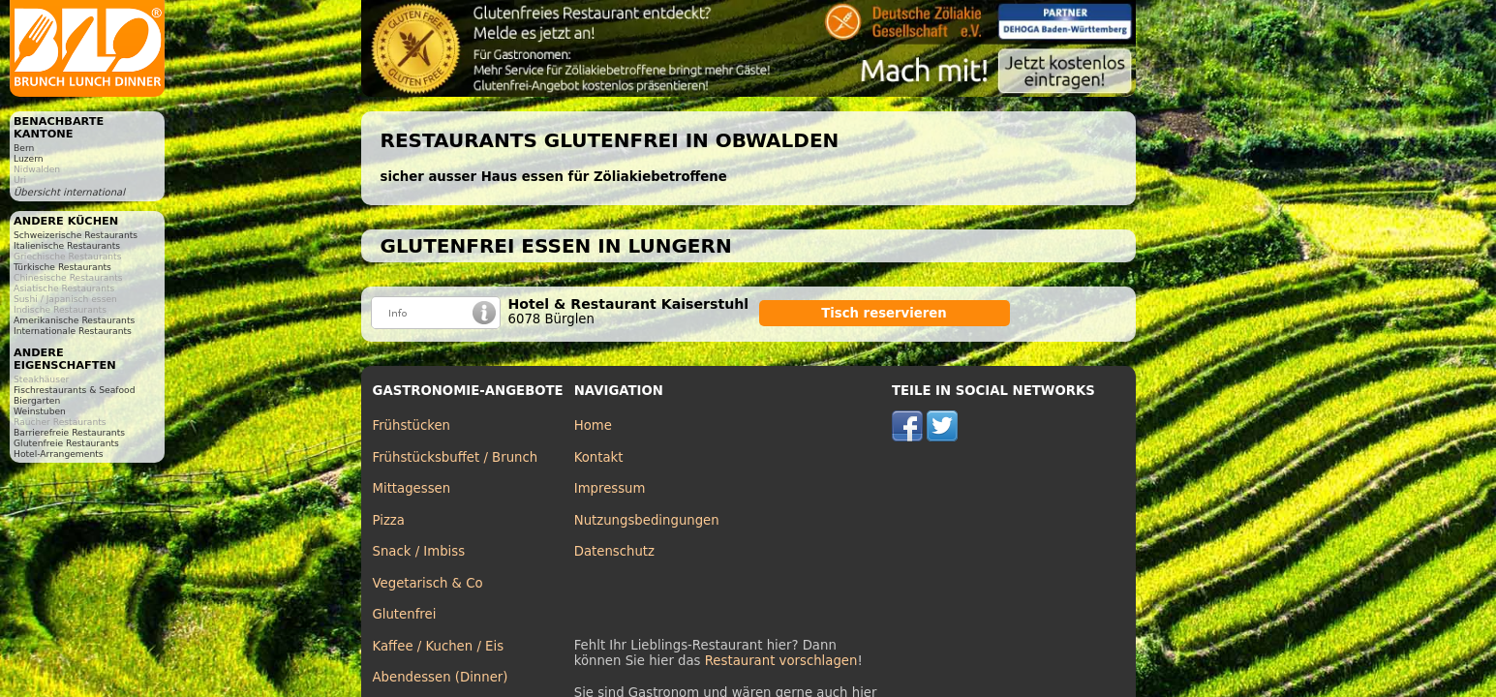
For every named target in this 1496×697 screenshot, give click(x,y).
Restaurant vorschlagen (781, 660)
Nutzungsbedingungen (646, 520)
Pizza (389, 520)
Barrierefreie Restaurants (69, 432)
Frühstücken (412, 425)
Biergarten (37, 400)
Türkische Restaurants (62, 266)
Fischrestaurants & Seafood (75, 389)
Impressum (610, 488)
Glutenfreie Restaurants (66, 443)
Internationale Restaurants (73, 330)
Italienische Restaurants (67, 245)
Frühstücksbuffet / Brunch (455, 457)
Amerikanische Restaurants (74, 320)
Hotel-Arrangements (59, 453)
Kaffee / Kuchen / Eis (438, 646)
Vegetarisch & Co (428, 583)
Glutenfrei (405, 614)
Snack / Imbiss (419, 551)
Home (593, 425)
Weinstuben (40, 411)
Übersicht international (69, 192)
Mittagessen (412, 488)
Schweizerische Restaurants (75, 234)
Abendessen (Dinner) (440, 677)
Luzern (29, 158)
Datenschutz (614, 551)
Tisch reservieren (884, 313)
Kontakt (599, 457)
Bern (24, 147)
